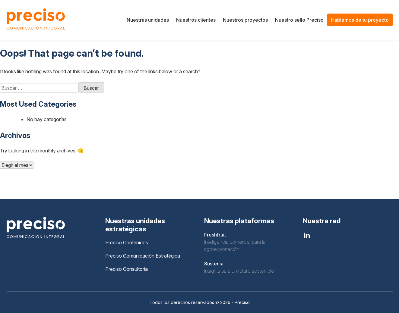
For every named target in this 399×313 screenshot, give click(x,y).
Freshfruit (215, 235)
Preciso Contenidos (126, 242)
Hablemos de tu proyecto (360, 20)
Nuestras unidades (148, 20)
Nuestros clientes (196, 20)
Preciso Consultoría (126, 269)
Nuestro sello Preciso (299, 20)
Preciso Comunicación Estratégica (142, 256)
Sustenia (213, 264)
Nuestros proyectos (245, 20)
